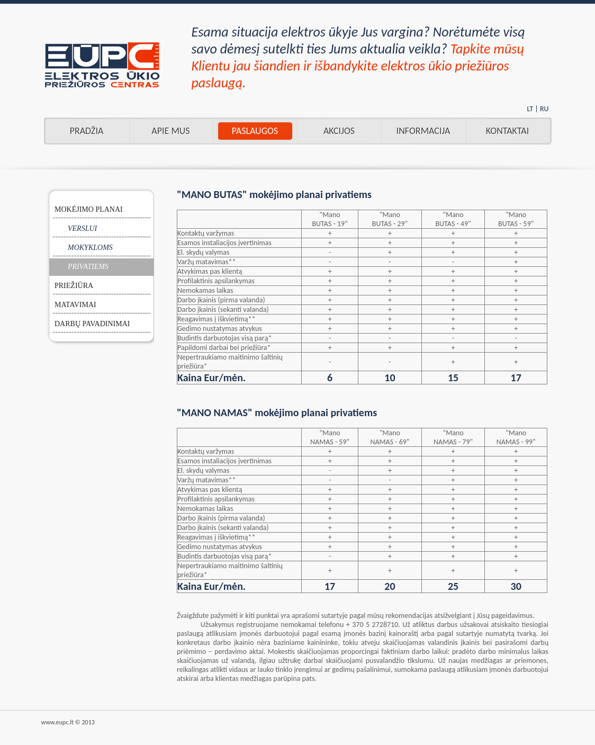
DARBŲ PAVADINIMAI (92, 324)
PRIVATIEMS (88, 267)
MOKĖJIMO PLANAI (89, 209)
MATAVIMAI (75, 305)
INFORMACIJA (423, 131)
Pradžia (87, 131)
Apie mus (170, 131)
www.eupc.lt (57, 722)
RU (544, 108)
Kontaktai (507, 131)
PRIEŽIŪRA (74, 286)
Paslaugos (255, 131)
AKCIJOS (339, 131)
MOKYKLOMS (90, 248)
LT (530, 108)
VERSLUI (82, 228)
